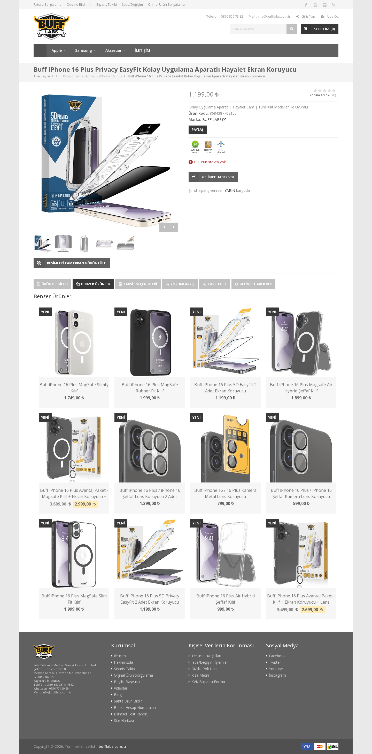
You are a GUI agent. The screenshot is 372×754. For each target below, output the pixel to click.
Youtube (276, 669)
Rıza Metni (200, 675)
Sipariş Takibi (106, 4)
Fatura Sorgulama (47, 4)
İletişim (120, 656)
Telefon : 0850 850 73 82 (224, 16)
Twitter (275, 662)
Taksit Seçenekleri (138, 284)
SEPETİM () (324, 28)
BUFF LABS (212, 119)
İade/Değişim (132, 4)
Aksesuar (113, 50)
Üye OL (329, 16)
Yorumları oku (320, 95)
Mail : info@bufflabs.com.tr (269, 16)
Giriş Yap (305, 16)
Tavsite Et (215, 284)
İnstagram (277, 675)
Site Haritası (124, 720)
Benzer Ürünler (93, 284)
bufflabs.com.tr (113, 746)
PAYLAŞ (198, 129)
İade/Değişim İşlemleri (210, 662)
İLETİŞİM (142, 50)
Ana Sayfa (40, 50)
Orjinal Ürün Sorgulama (166, 4)
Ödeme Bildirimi (79, 4)
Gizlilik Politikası (204, 669)
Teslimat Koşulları (206, 656)
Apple (57, 50)
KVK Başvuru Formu (208, 681)
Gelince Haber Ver (218, 177)
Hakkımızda (123, 662)
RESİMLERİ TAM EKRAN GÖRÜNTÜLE (76, 263)
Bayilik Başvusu (127, 681)
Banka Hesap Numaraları (135, 707)
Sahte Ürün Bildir (128, 701)
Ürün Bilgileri (52, 284)
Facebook (277, 656)
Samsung (83, 50)
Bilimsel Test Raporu (131, 714)
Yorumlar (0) (180, 284)
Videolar (120, 688)
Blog (118, 694)
